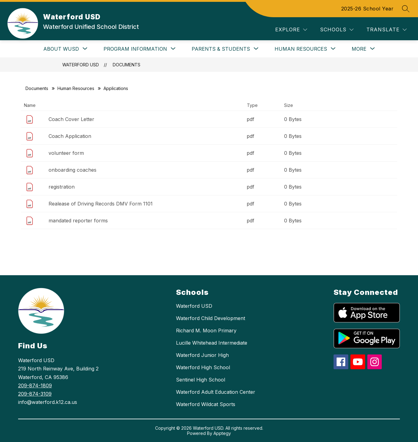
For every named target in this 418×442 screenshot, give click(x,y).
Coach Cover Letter (71, 119)
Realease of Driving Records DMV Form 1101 (101, 204)
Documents (126, 64)
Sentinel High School (200, 380)
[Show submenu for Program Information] (135, 49)
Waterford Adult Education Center (215, 392)
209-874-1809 (35, 385)
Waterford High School (203, 367)
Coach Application (70, 136)
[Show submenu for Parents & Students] (221, 49)
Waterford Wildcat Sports (205, 404)
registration (62, 187)
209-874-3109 (35, 394)
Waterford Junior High (202, 355)
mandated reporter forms (78, 220)
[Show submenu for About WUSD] (61, 49)
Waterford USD (80, 64)
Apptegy (222, 433)
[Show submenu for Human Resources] (301, 49)
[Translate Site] (386, 29)
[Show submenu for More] (359, 49)
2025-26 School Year (367, 9)
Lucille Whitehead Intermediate (211, 343)
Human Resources (75, 88)
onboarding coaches (72, 170)
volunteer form (66, 153)
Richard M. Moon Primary (206, 330)
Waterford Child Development (210, 318)
